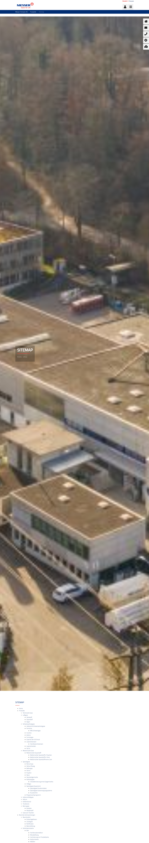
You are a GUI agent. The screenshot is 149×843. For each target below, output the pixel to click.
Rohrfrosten (30, 824)
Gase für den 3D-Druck (33, 740)
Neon (28, 775)
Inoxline (28, 733)
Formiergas (29, 737)
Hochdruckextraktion (36, 833)
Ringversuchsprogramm (33, 795)
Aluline (28, 735)
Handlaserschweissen (36, 744)
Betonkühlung (30, 826)
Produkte (22, 711)
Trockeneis (26, 804)
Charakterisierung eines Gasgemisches (41, 782)
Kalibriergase (30, 779)
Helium (25, 799)
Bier (27, 831)
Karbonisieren (34, 839)
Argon (28, 722)
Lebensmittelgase (28, 797)
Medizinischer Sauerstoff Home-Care (41, 759)
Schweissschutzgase (29, 724)
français (131, 1)
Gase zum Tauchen (28, 813)
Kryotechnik (33, 793)
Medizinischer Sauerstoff (33, 753)
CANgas (28, 784)
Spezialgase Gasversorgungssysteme (41, 791)
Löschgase (29, 822)
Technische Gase (28, 713)
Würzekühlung (34, 835)
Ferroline (29, 728)
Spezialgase (26, 762)
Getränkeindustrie (28, 828)
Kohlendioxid (27, 802)
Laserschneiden (31, 746)
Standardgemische (32, 777)
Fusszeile (33, 12)
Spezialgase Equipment (33, 786)
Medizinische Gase (28, 751)
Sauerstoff (29, 720)
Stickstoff (29, 717)
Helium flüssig (30, 766)
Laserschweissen (31, 742)
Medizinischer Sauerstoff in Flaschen (41, 755)
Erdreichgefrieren (31, 819)
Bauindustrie (26, 817)
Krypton (28, 773)
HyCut (28, 748)
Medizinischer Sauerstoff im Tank (40, 757)
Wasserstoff (29, 811)
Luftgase (25, 715)
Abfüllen (32, 842)
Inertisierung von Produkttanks (39, 837)
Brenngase (26, 806)
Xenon (28, 771)
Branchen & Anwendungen (27, 815)
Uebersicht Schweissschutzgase (35, 726)
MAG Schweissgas (35, 731)
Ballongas (29, 768)
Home (21, 708)
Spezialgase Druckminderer (38, 788)
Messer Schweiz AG (21, 12)
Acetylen (29, 808)
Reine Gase (29, 764)
